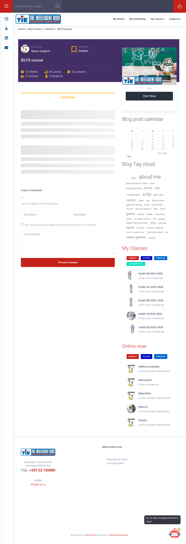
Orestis (142, 420)
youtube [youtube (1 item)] (151, 238)
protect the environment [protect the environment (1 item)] (137, 223)
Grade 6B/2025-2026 (150, 273)
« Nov (128, 156)
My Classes (134, 248)
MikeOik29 (144, 393)
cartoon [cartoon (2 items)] (131, 200)
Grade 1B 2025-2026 (150, 313)
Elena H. (143, 406)
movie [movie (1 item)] (129, 219)
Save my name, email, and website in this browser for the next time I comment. (60, 225)
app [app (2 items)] (157, 188)
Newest (133, 258)
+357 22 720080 (42, 470)
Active (146, 258)
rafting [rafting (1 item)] (153, 223)
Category (83, 46)
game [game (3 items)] (130, 214)
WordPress (90, 535)
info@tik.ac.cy (38, 484)
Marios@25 (145, 380)
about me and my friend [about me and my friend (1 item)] (136, 183)
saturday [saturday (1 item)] (162, 223)
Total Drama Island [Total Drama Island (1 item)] (155, 232)
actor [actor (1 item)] (152, 183)
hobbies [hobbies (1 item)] (140, 214)
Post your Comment (68, 262)
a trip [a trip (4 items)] (147, 194)
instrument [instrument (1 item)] (160, 214)
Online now (134, 346)
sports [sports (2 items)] (130, 227)
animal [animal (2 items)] (147, 188)
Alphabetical (136, 264)
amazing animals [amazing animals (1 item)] (133, 188)
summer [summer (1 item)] (140, 228)
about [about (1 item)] (133, 178)
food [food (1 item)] (156, 209)
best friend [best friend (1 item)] (158, 195)
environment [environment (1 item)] (157, 205)
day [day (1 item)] (147, 200)
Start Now (149, 96)
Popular (160, 258)
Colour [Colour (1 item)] (141, 200)
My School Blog (137, 19)
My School (118, 19)
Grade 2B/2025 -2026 (150, 300)
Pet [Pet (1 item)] (154, 219)
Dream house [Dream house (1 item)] (158, 200)
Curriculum (68, 97)
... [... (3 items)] (127, 177)
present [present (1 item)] (161, 219)
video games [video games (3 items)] (136, 237)
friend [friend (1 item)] (162, 209)
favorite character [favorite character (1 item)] (143, 209)
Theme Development (118, 535)
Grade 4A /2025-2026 (150, 287)
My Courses (157, 19)
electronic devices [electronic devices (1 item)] (134, 205)
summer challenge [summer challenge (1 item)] (155, 228)
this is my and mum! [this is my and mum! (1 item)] (135, 232)
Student (83, 51)
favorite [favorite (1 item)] (129, 209)
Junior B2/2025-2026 (150, 327)
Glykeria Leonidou (148, 366)
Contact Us (175, 19)
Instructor (36, 46)
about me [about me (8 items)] (150, 177)
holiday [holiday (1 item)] (150, 214)
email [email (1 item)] (147, 205)
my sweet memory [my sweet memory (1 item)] (142, 219)
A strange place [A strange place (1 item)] (133, 195)
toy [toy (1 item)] (167, 232)
